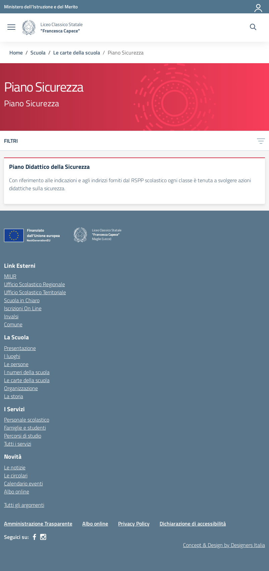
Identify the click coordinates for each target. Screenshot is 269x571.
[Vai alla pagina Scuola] (38, 52)
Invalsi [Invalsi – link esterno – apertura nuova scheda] (11, 316)
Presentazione (20, 348)
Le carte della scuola (27, 380)
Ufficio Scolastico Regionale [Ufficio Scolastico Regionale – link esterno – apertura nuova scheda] (34, 284)
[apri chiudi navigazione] (11, 28)
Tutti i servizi (17, 444)
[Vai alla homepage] (28, 27)
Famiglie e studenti (25, 428)
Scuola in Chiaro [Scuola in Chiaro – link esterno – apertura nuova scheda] (21, 300)
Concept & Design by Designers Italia (224, 545)
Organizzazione (21, 388)
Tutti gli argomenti (24, 505)
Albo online (16, 491)
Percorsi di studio (22, 436)
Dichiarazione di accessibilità (193, 524)
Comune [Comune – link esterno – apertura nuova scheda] (13, 324)
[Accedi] (258, 6)
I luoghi (12, 356)
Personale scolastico (26, 420)
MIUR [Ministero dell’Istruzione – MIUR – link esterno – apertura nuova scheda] (10, 276)
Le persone (16, 364)
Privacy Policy (134, 524)
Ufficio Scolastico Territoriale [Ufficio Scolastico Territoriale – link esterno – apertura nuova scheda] (35, 292)
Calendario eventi (23, 483)
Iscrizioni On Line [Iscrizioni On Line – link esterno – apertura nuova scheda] (22, 308)
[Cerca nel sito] (253, 27)
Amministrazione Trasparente (38, 524)
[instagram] (43, 537)
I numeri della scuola (27, 372)
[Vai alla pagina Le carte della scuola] (76, 52)
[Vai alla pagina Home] (16, 52)
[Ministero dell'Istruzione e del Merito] (41, 6)
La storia (13, 396)
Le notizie (14, 467)
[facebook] (34, 537)
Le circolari (15, 475)
